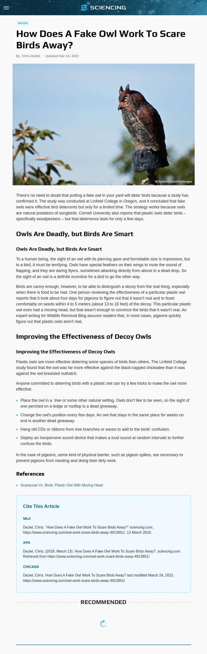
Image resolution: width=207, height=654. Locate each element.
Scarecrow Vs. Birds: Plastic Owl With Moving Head (62, 485)
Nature (23, 23)
